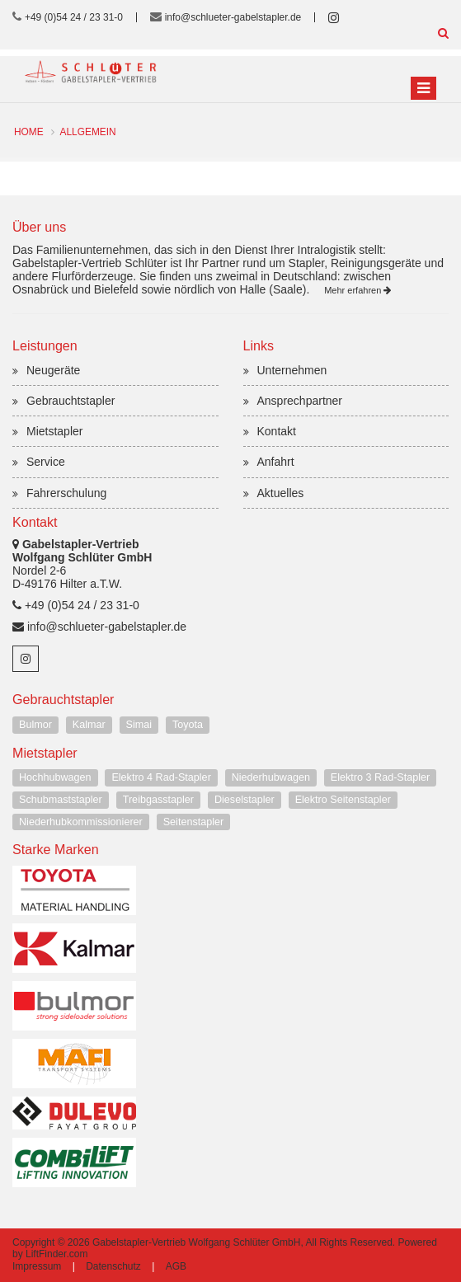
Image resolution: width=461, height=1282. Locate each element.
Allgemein (88, 132)
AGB (176, 1266)
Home (29, 132)
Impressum (36, 1266)
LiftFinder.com (56, 1254)
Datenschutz (113, 1266)
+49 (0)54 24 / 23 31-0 (74, 17)
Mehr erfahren (357, 290)
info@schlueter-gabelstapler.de (233, 17)
